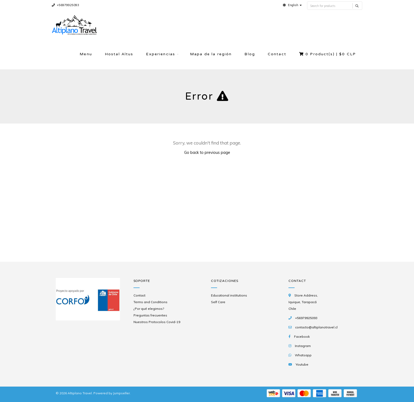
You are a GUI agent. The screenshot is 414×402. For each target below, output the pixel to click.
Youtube (302, 364)
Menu (86, 54)
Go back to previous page (207, 152)
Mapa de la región (211, 54)
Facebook (302, 336)
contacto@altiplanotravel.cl (316, 327)
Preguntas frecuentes (150, 315)
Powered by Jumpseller (111, 393)
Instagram (303, 346)
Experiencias (160, 54)
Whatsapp (303, 355)
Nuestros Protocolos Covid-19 (156, 322)
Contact (277, 54)
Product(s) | (327, 54)
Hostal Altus (119, 54)
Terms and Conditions (150, 302)
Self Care (218, 302)
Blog (249, 54)
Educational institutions (229, 295)
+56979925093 (65, 5)
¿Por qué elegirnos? (148, 309)
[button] (292, 5)
